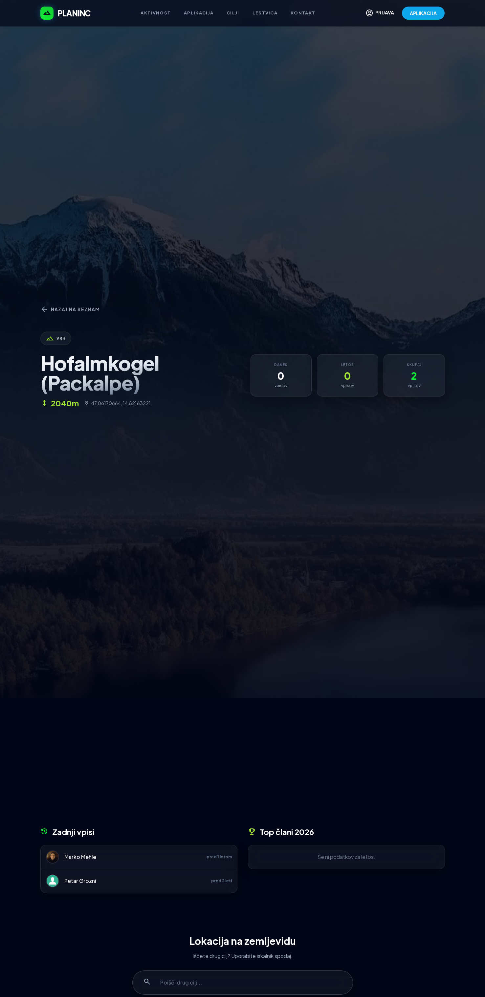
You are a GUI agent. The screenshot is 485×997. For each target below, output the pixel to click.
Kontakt (303, 12)
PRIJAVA (379, 13)
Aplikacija (198, 12)
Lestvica (265, 12)
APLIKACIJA (423, 13)
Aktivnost (156, 12)
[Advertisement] (243, 765)
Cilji (233, 12)
